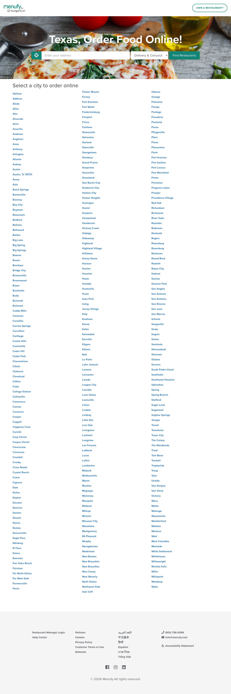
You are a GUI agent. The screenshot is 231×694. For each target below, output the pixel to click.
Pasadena (157, 117)
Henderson (88, 223)
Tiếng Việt (124, 656)
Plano (154, 142)
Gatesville (88, 147)
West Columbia (160, 541)
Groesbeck (88, 177)
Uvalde (155, 480)
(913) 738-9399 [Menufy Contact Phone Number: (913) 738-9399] (172, 632)
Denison (17, 507)
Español (123, 647)
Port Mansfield (160, 172)
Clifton (17, 381)
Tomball (156, 460)
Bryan (16, 285)
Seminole (156, 344)
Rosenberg (157, 243)
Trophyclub (157, 465)
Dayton (17, 497)
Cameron (18, 315)
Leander (87, 389)
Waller (155, 506)
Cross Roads (20, 467)
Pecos (154, 127)
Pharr (154, 137)
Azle (15, 184)
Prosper (155, 192)
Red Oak (156, 203)
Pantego (156, 112)
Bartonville (19, 194)
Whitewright (158, 561)
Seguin (155, 334)
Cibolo (16, 366)
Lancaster (88, 374)
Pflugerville (158, 132)
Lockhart (87, 435)
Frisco (85, 122)
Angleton (18, 139)
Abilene (17, 93)
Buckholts (18, 290)
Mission (86, 516)
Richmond (157, 213)
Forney (86, 96)
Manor (86, 480)
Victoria (156, 495)
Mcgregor (87, 490)
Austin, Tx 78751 (22, 174)
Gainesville (88, 132)
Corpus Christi (21, 442)
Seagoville (157, 324)
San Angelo (158, 288)
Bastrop (17, 199)
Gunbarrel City (90, 187)
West (154, 536)
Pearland (156, 122)
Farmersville (20, 583)
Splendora (157, 384)
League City (89, 384)
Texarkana (157, 430)
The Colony (158, 440)
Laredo (86, 379)
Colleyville (19, 396)
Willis (154, 571)
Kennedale (88, 334)
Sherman (156, 354)
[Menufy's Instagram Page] (115, 667)
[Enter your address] (86, 55)
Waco (154, 500)
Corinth (17, 432)
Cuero (16, 477)
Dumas (17, 528)
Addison (17, 98)
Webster (156, 526)
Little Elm (87, 420)
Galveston (88, 137)
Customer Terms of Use (89, 647)
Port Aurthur (158, 162)
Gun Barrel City (91, 182)
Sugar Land (158, 405)
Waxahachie (158, 516)
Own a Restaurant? (210, 7)
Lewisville (88, 399)
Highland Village (92, 248)
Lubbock (87, 450)
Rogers (155, 238)
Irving (85, 304)
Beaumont (19, 214)
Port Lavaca (158, 167)
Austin (16, 169)
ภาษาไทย (124, 652)
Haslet (86, 208)
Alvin (16, 124)
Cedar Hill (19, 351)
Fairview (18, 568)
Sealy (154, 329)
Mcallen (86, 485)
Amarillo (18, 129)
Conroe (17, 406)
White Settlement (161, 551)
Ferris (16, 588)
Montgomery (89, 531)
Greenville (88, 172)
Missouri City (89, 521)
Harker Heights (91, 197)
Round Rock (158, 258)
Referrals (80, 652)
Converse (18, 411)
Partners (80, 632)
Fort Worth (88, 107)
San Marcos (158, 314)
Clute (16, 386)
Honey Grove (89, 258)
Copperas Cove (21, 427)
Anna (16, 144)
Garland (86, 142)
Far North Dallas (22, 573)
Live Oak (87, 425)
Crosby (17, 462)
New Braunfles (90, 566)
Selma (155, 339)
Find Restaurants (184, 55)
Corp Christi (20, 437)
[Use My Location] (36, 55)
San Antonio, (159, 298)
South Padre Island (162, 369)
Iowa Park (88, 298)
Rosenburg (157, 248)
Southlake (157, 374)
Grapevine (88, 167)
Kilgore (86, 344)
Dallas (16, 492)
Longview (87, 440)
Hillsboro (87, 253)
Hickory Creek (90, 228)
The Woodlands (160, 445)
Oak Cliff (87, 591)
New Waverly (89, 576)
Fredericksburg (91, 112)
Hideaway (88, 238)
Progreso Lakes (160, 187)
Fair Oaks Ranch (22, 563)
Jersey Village (90, 309)
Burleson (18, 305)
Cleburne (18, 371)
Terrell (155, 425)
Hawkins (87, 213)
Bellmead (18, 230)
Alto (15, 113)
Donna (16, 522)
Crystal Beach (21, 472)
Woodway (157, 581)
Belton (16, 235)
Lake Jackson (90, 364)
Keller (85, 329)
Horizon (86, 263)
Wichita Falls (159, 566)
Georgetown (89, 152)
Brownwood (20, 280)
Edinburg (18, 543)
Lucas (85, 455)
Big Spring (19, 245)
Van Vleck (157, 490)
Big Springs (19, 250)
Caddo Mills (20, 310)
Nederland (88, 551)
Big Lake (18, 240)
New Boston (89, 556)
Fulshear (87, 127)
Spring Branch (159, 394)
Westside (156, 546)
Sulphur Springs (160, 415)
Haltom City (89, 192)
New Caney (88, 571)
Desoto (17, 517)
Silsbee (155, 359)
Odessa (155, 91)
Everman (18, 558)
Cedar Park (19, 356)
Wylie (154, 586)
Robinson (156, 228)
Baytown (18, 209)
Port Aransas (159, 157)
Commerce (19, 401)
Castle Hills (19, 341)
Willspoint (157, 576)
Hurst (85, 293)
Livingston (88, 430)
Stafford (156, 399)
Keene (86, 324)
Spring (155, 389)
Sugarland (157, 410)
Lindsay (86, 415)
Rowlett (155, 263)
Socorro (155, 364)
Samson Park (159, 283)
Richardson (157, 208)
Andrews (18, 134)
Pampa (155, 107)
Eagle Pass (19, 538)
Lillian (85, 405)
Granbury (87, 157)
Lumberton (88, 465)
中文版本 (123, 637)
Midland (86, 506)
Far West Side (21, 578)
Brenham (18, 265)
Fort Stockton (90, 102)
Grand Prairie (90, 162)
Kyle (84, 354)
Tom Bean (157, 455)
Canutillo (18, 320)
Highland (87, 243)
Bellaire (17, 225)
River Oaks (157, 218)
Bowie (16, 260)
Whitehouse (158, 556)
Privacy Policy (83, 642)
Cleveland (18, 376)
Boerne (17, 255)
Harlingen (88, 203)
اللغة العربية (125, 632)
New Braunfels (90, 561)
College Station (22, 391)
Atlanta (17, 159)
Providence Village (162, 197)
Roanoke (156, 223)
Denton (17, 512)
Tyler (154, 475)
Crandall (18, 457)
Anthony (17, 149)
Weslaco (156, 531)
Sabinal (155, 273)
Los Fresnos (89, 445)
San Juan (156, 309)
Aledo (16, 103)
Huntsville (88, 288)
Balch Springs (21, 189)
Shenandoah (158, 349)
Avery (16, 179)
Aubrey (17, 164)
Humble (86, 283)
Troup (154, 470)
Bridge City (19, 270)
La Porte (87, 359)
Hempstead (89, 218)
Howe (85, 278)
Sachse (155, 278)
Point (154, 152)
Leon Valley (89, 394)
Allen (16, 108)
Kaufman (87, 319)
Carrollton (18, 331)
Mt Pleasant (89, 536)
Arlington (18, 154)
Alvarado (18, 118)
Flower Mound (90, 91)
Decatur (17, 502)
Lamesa (86, 369)
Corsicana (18, 452)
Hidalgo (86, 233)
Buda (16, 295)
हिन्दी (120, 642)
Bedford (17, 219)
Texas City (157, 435)
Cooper (17, 416)
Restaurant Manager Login (48, 632)
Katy (84, 314)
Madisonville (89, 475)
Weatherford (158, 521)
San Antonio (158, 293)
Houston (87, 273)
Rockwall (156, 233)
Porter (155, 177)
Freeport (87, 117)
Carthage (18, 336)
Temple (155, 420)
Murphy (86, 541)
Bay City (18, 204)
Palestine (156, 102)
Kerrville (87, 339)
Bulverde (18, 300)
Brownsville (19, 275)
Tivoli (154, 450)
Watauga (156, 511)
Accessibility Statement (177, 645)
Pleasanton (158, 147)
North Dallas (89, 581)
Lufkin (86, 460)
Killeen (86, 349)
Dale (15, 487)
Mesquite (87, 500)
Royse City (157, 268)
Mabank (86, 470)
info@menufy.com (174, 637)
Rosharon (156, 253)
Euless (16, 553)
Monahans (88, 526)
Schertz (155, 319)
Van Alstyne (158, 485)
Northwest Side (91, 586)
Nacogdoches (90, 546)
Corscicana (19, 447)
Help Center (39, 637)
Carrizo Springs (22, 326)
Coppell (17, 421)
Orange (155, 96)
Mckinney (87, 495)
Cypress (17, 482)
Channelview (20, 361)
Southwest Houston (163, 379)
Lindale (86, 410)
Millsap (86, 511)
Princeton (157, 182)
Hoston (86, 268)
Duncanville (19, 533)
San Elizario (158, 304)
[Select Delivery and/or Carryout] (149, 55)
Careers (79, 637)
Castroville (19, 346)
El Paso (17, 548)
